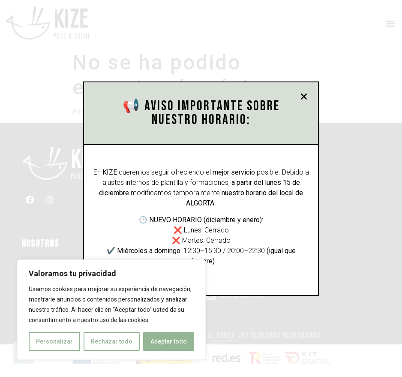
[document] (201, 188)
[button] (306, 96)
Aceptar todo (168, 341)
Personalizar (54, 341)
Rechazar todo (111, 341)
